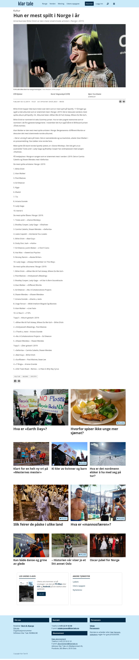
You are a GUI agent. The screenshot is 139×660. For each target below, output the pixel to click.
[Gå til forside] (25, 4)
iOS (38, 586)
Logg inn (99, 3)
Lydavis (76, 582)
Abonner (89, 3)
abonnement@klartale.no (67, 644)
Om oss (16, 628)
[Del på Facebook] (120, 101)
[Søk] (107, 3)
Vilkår (92, 626)
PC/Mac (58, 584)
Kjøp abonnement (59, 639)
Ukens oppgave (73, 3)
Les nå (41, 594)
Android (46, 586)
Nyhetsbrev (77, 590)
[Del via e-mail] (123, 101)
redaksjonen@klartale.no (68, 628)
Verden (52, 3)
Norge (44, 3)
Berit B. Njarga (27, 626)
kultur (17, 376)
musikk (25, 376)
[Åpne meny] (114, 4)
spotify (34, 376)
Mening (61, 3)
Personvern (94, 628)
